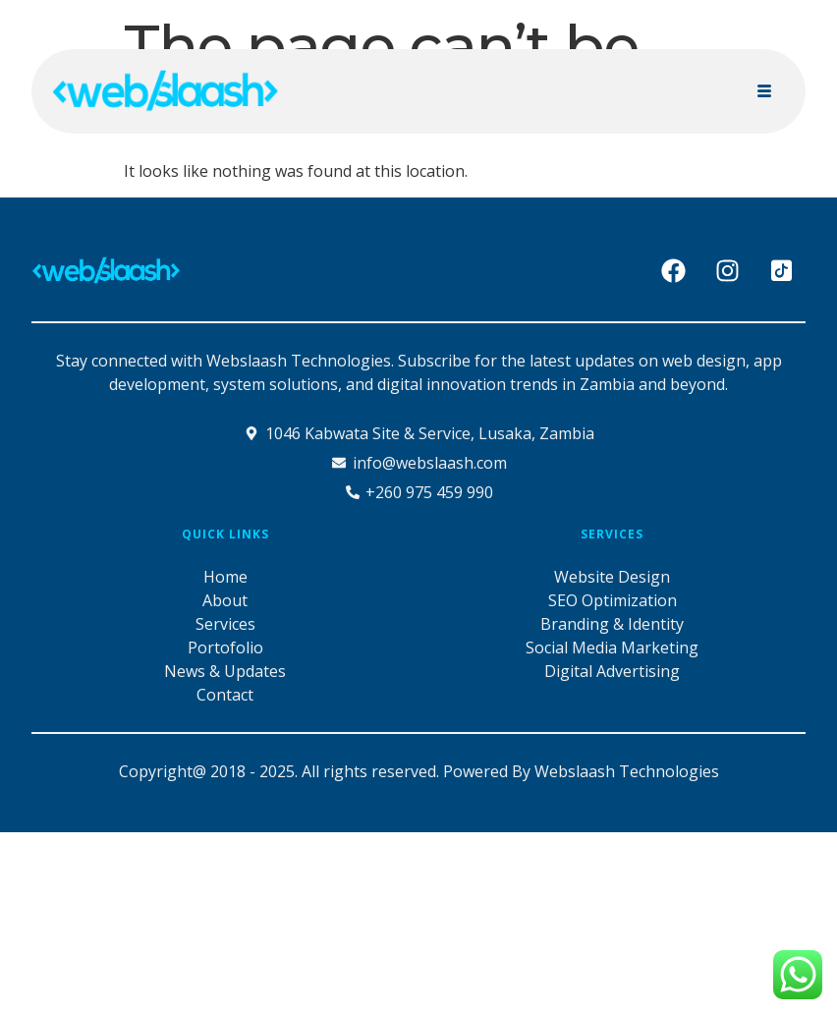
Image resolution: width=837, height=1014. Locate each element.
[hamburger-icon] (764, 92)
